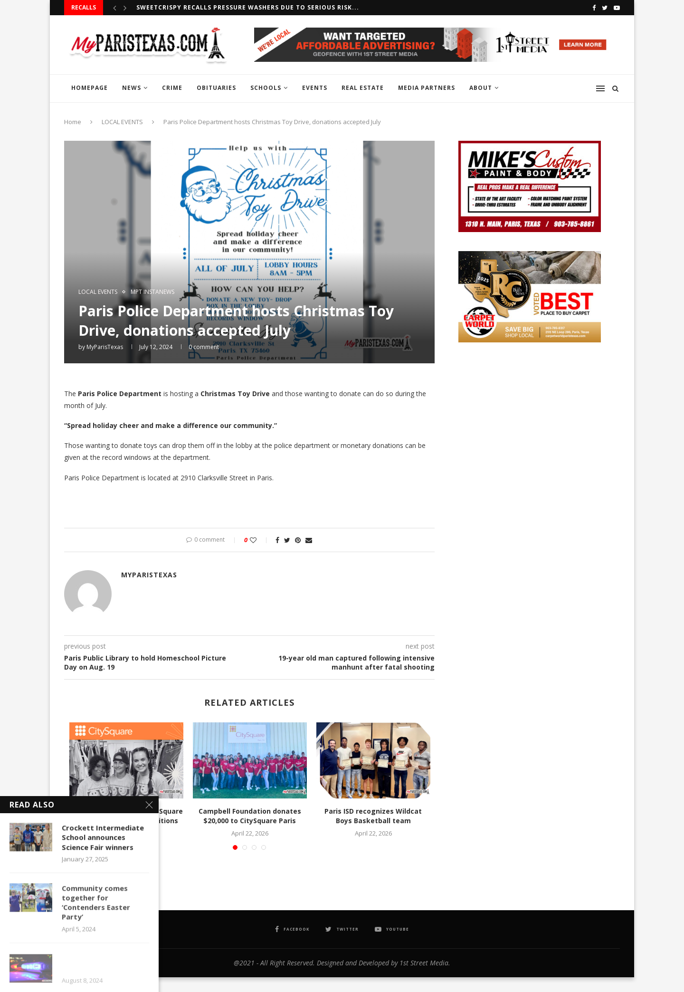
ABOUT (480, 88)
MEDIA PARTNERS (426, 88)
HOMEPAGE (89, 88)
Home (72, 121)
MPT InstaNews (152, 292)
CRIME (172, 88)
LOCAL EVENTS (122, 121)
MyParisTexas (104, 347)
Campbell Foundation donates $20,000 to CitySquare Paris (250, 816)
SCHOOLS (265, 88)
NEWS (131, 88)
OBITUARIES (216, 88)
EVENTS (314, 88)
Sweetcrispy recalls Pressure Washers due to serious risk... (247, 7)
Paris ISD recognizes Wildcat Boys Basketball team (373, 816)
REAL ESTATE (363, 88)
